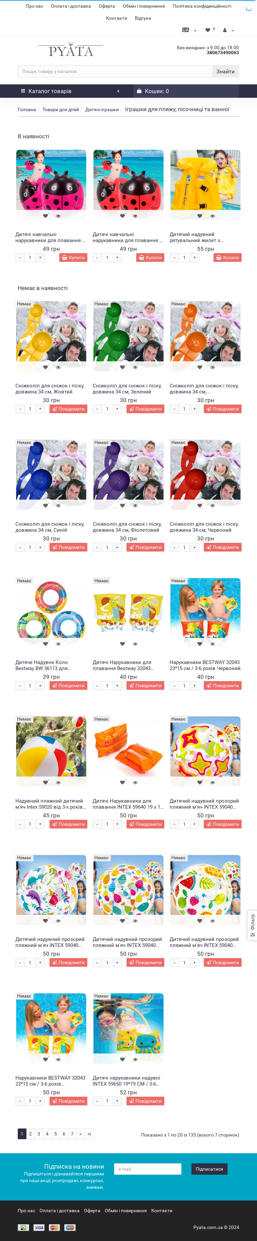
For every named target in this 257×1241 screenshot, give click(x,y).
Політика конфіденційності (202, 6)
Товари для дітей (60, 109)
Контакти (116, 18)
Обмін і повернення (144, 6)
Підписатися (209, 1169)
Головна (27, 109)
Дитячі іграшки (102, 109)
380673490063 (223, 52)
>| (89, 1134)
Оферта (107, 6)
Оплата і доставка (71, 6)
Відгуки (143, 18)
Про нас (34, 6)
